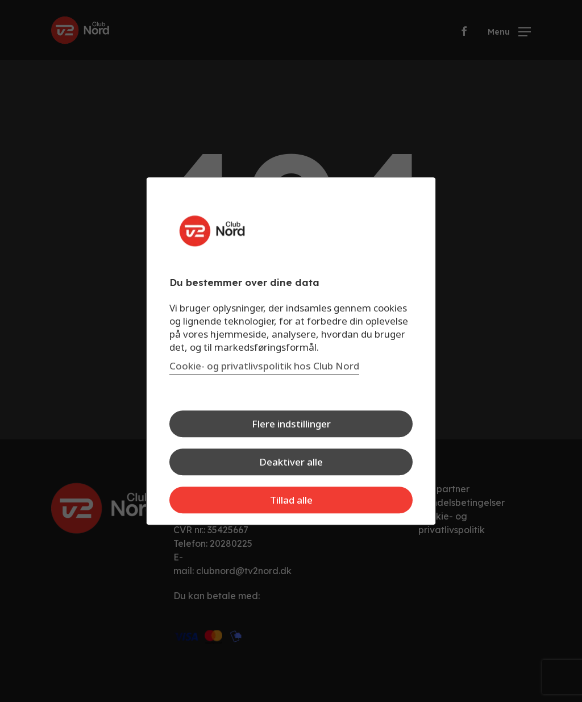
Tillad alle (291, 499)
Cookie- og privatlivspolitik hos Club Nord (264, 365)
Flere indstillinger (291, 423)
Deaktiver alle (291, 461)
